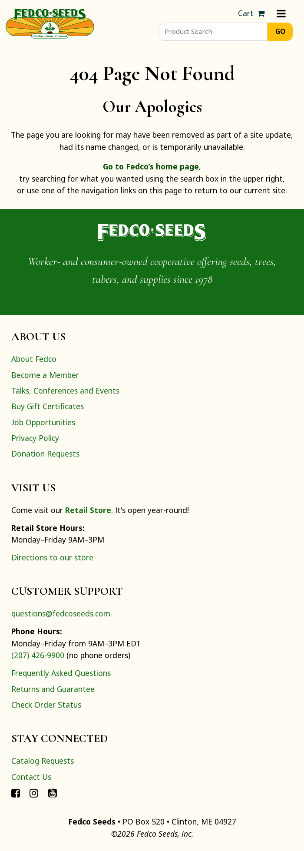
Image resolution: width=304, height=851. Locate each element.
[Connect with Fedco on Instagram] (34, 792)
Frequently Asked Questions (61, 673)
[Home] (50, 22)
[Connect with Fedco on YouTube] (52, 792)
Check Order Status (46, 704)
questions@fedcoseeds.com (60, 613)
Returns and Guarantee (53, 689)
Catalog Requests (42, 760)
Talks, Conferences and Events (65, 390)
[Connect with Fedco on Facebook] (15, 792)
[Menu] (281, 13)
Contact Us (31, 777)
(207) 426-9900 (37, 655)
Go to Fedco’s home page (151, 166)
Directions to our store (52, 557)
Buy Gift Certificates (47, 406)
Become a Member (45, 375)
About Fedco (33, 359)
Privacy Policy (35, 438)
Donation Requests (45, 453)
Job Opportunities (43, 422)
